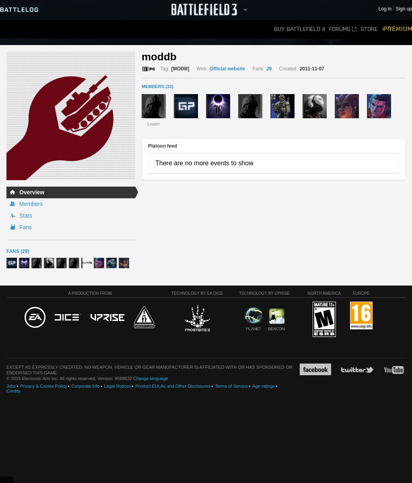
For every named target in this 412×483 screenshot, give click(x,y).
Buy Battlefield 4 (299, 29)
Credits (13, 390)
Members (31, 204)
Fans (25, 227)
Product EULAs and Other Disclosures (172, 386)
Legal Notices (117, 386)
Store (369, 29)
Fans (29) (17, 251)
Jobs (11, 386)
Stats (25, 215)
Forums (342, 29)
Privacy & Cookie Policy (43, 386)
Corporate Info (85, 386)
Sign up (404, 9)
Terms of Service (231, 386)
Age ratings (263, 386)
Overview (31, 192)
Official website (227, 69)
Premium (397, 29)
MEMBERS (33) (157, 86)
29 (269, 69)
